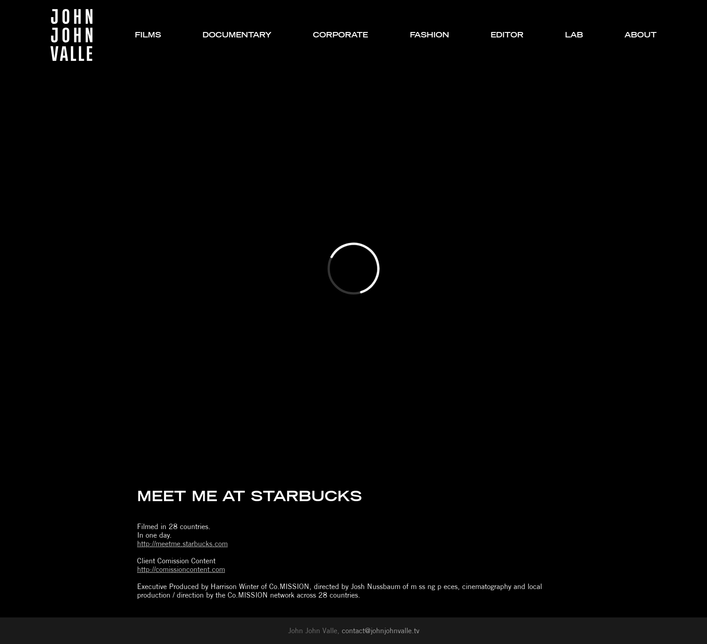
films (148, 35)
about (640, 35)
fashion (429, 35)
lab (574, 35)
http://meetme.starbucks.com (182, 543)
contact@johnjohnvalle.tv (380, 630)
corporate (340, 35)
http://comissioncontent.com (181, 569)
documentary (236, 35)
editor (507, 35)
